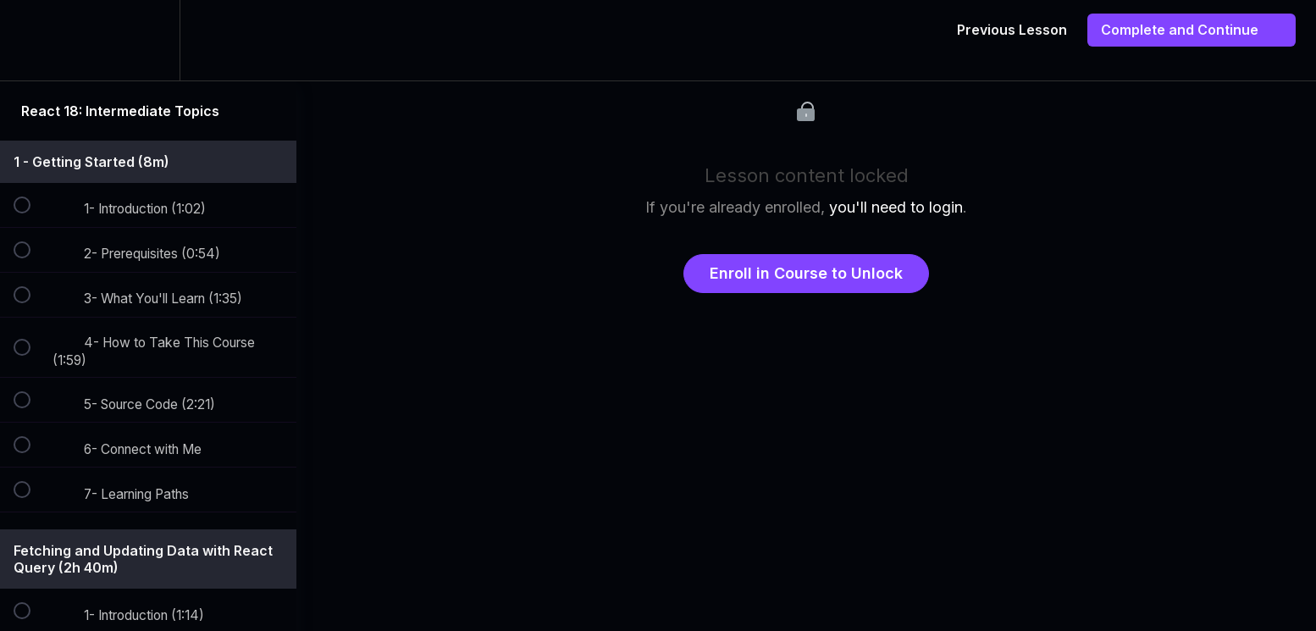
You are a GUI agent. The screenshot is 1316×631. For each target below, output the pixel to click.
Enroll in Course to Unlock (806, 273)
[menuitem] (148, 40)
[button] (31, 40)
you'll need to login (896, 207)
